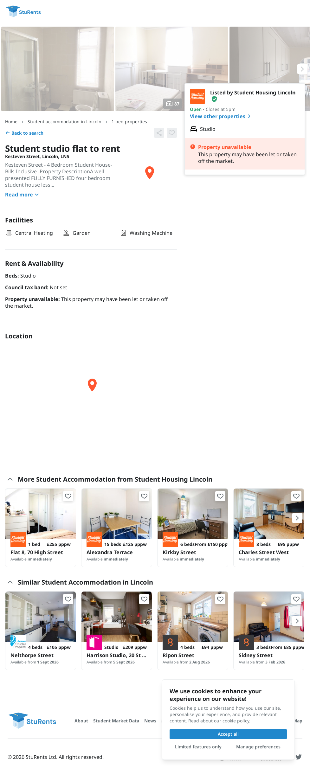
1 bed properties (129, 121)
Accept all (228, 734)
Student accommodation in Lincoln (64, 121)
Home (11, 121)
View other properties (221, 116)
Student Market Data (116, 721)
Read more (23, 194)
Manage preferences (258, 747)
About (81, 721)
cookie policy (236, 721)
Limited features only (198, 747)
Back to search (24, 133)
